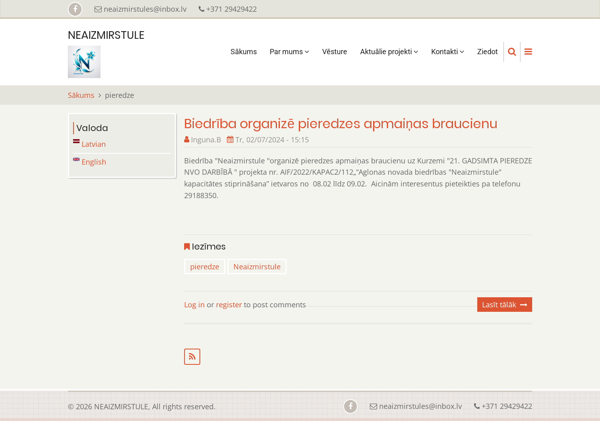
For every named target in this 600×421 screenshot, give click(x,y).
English (89, 162)
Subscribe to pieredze (358, 357)
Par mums (289, 51)
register (229, 304)
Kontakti (447, 51)
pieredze (204, 266)
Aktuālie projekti (389, 51)
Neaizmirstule (257, 266)
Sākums (244, 51)
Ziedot (487, 51)
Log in (194, 304)
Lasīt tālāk (499, 304)
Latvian (89, 144)
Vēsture (334, 51)
